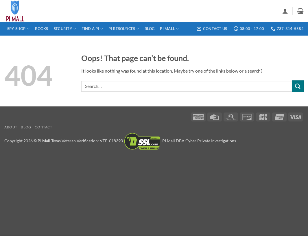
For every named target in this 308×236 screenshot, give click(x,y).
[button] (285, 11)
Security (65, 29)
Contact (43, 127)
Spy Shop (18, 29)
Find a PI (92, 29)
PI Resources (123, 29)
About (10, 127)
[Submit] (298, 86)
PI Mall (169, 29)
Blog (149, 28)
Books (41, 28)
